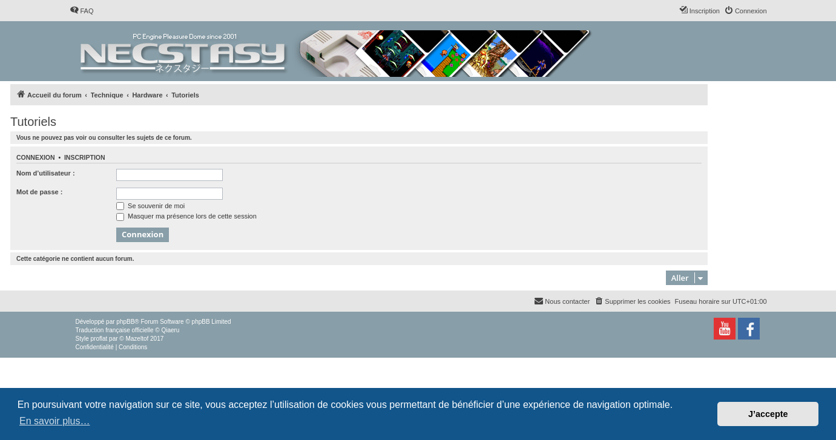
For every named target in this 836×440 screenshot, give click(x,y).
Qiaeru (170, 330)
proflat (99, 338)
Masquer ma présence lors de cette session (186, 216)
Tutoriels (33, 121)
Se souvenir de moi (150, 205)
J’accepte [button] (768, 414)
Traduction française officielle (115, 330)
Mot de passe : (39, 191)
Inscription (84, 157)
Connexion (35, 157)
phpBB (125, 321)
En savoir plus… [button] (54, 421)
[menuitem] (82, 11)
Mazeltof (136, 338)
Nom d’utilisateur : (45, 173)
